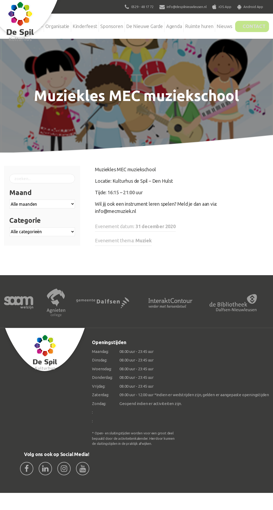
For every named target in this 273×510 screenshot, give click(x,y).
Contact (250, 25)
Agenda (170, 25)
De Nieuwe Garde (143, 28)
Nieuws (216, 25)
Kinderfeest (86, 25)
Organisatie (56, 25)
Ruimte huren (191, 28)
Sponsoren (115, 25)
